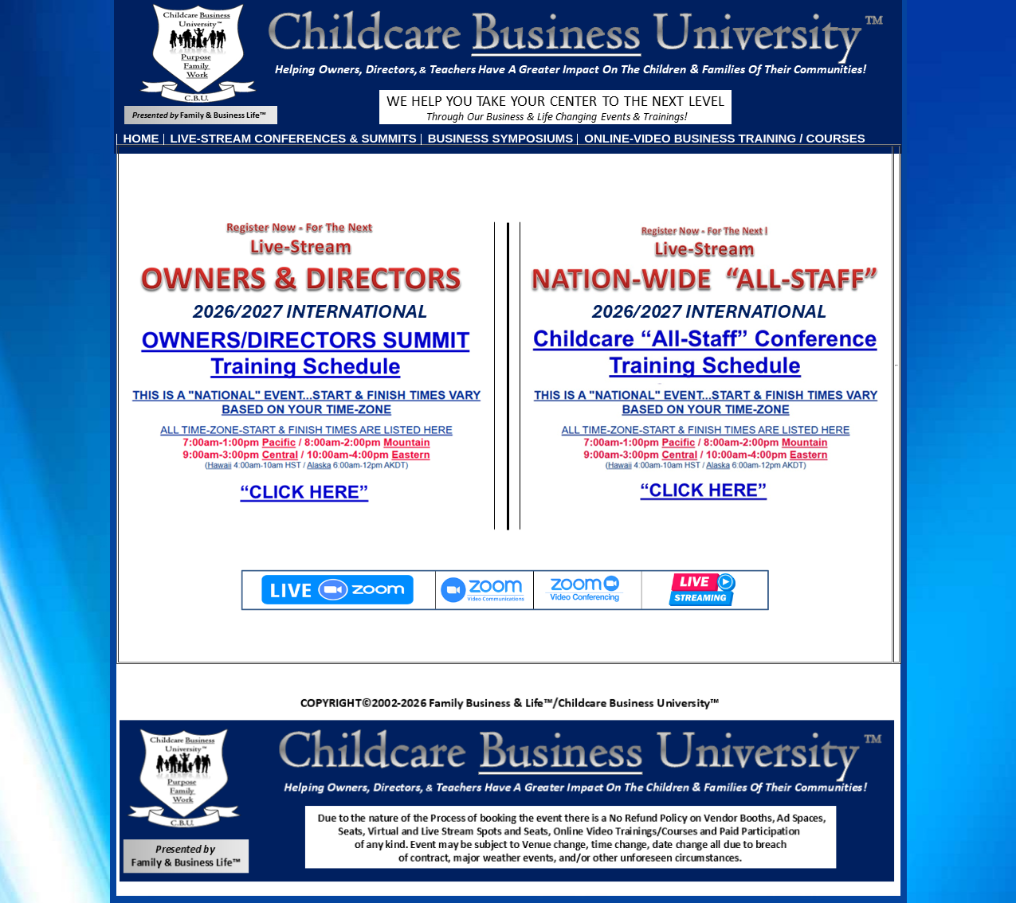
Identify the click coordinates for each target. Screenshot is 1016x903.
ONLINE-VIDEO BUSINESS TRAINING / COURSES (724, 138)
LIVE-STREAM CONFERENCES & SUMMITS (294, 138)
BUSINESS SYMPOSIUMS (501, 138)
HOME (141, 138)
